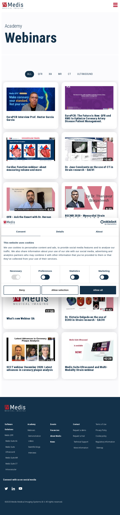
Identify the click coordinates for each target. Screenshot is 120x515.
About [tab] (99, 231)
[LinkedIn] (13, 488)
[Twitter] (6, 488)
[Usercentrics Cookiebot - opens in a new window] (102, 222)
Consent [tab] (20, 231)
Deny (22, 290)
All (29, 74)
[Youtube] (20, 488)
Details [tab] (60, 231)
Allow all (98, 290)
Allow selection (59, 290)
